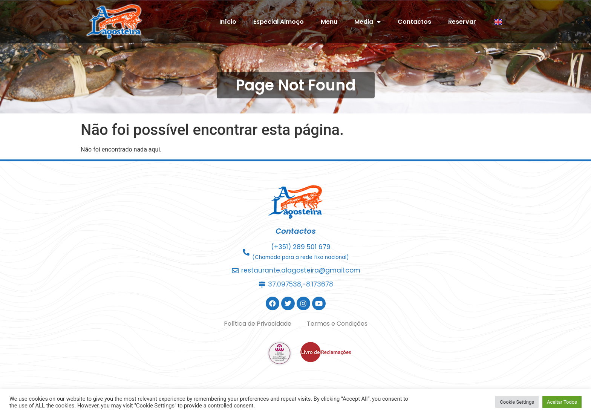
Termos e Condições (337, 323)
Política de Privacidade (257, 323)
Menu (329, 21)
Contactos (414, 21)
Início (227, 21)
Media (367, 22)
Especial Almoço (278, 21)
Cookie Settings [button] (517, 402)
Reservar (462, 21)
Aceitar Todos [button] (562, 402)
